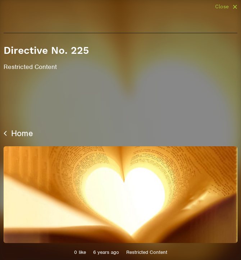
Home (18, 133)
